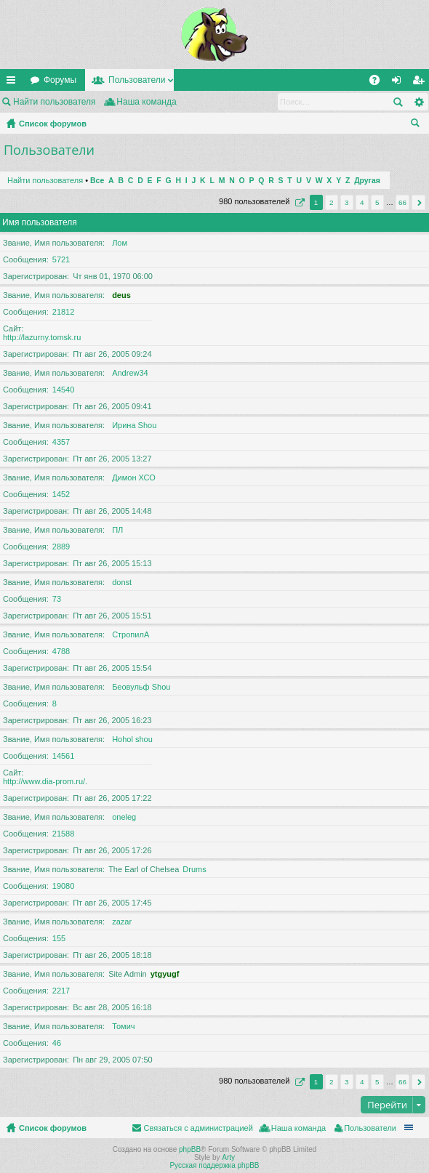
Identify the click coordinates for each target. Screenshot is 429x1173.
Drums (194, 869)
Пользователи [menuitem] (370, 1128)
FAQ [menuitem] (379, 83)
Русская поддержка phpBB (214, 1165)
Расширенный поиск (418, 101)
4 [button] (362, 202)
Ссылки (14, 83)
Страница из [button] (298, 202)
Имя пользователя (39, 222)
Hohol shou (132, 739)
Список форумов (53, 123)
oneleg (124, 817)
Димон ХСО (134, 477)
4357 (61, 442)
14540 (63, 389)
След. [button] (418, 202)
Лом (119, 242)
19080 (63, 886)
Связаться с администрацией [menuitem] (197, 1128)
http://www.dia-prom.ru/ (44, 781)
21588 (63, 833)
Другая (367, 181)
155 (58, 938)
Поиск (398, 101)
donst (122, 582)
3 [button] (347, 202)
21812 (63, 311)
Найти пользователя (54, 102)
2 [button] (331, 202)
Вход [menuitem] (399, 83)
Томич (123, 1026)
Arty (228, 1157)
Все (97, 181)
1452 (61, 494)
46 (56, 1043)
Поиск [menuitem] (418, 125)
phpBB (190, 1149)
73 (56, 598)
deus (121, 295)
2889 (61, 546)
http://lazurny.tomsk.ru (42, 337)
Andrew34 (130, 372)
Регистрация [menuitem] (421, 83)
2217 (61, 990)
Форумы (60, 80)
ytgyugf (165, 974)
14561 (63, 755)
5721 (61, 259)
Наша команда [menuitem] (146, 102)
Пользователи (136, 80)
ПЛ (117, 529)
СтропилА (130, 634)
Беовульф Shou (141, 686)
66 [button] (402, 202)
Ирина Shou (134, 425)
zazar (122, 921)
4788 (61, 651)
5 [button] (377, 202)
